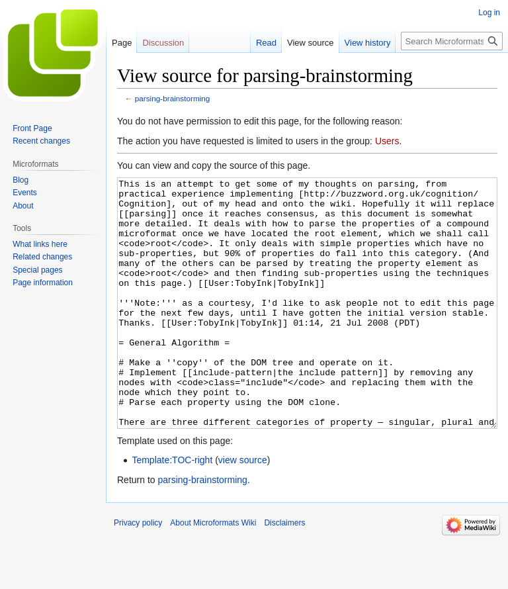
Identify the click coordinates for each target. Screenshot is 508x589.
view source (242, 509)
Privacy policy (138, 572)
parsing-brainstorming (172, 98)
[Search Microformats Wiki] (452, 41)
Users (387, 141)
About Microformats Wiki (213, 572)
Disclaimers (284, 572)
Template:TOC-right (172, 509)
